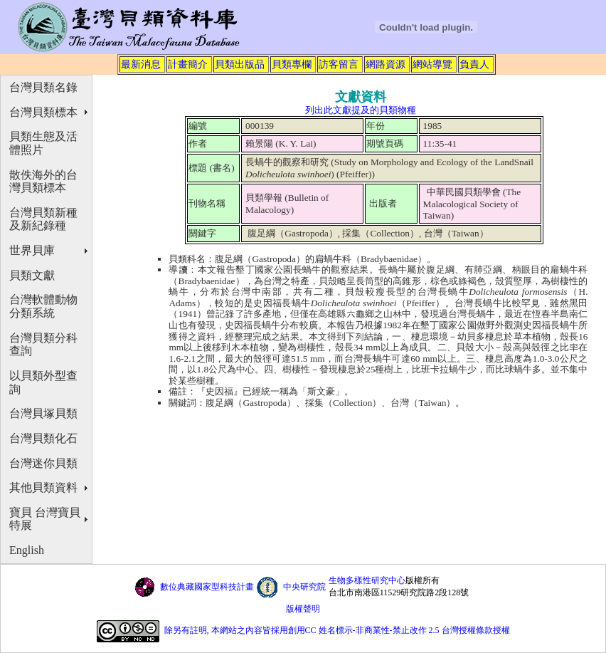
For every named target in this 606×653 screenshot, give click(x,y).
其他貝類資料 (43, 487)
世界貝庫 (32, 250)
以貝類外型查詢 (43, 382)
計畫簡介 (188, 64)
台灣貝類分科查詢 (43, 344)
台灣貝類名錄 (43, 87)
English (26, 550)
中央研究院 (304, 587)
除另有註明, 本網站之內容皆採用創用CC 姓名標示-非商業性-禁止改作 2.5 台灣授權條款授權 (337, 630)
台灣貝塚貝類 (43, 413)
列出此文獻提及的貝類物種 (360, 110)
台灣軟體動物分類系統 (43, 306)
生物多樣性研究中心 (367, 580)
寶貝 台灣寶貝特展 (44, 519)
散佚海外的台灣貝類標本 (43, 181)
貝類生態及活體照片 (43, 143)
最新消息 (141, 64)
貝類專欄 (292, 64)
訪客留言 (338, 64)
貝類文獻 (32, 275)
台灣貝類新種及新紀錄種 (43, 219)
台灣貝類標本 (43, 112)
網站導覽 (432, 64)
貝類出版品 (240, 64)
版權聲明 (303, 609)
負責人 (474, 64)
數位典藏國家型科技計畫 (207, 587)
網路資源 (385, 64)
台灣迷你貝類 (43, 463)
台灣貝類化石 (43, 438)
